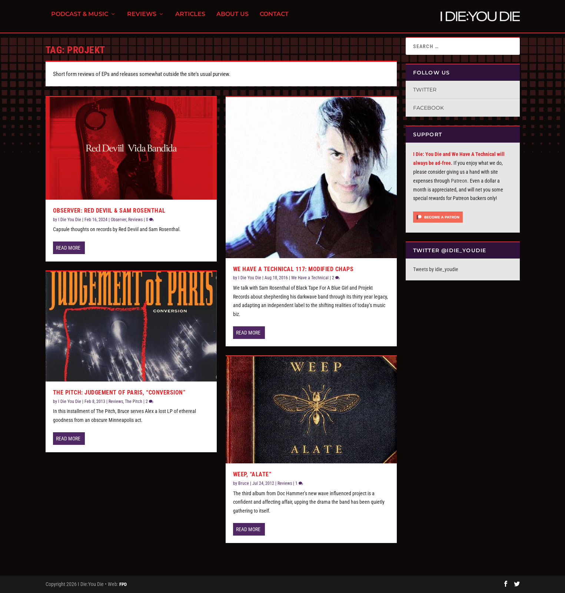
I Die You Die (69, 219)
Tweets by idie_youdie (435, 269)
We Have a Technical (310, 277)
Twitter (424, 89)
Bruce (243, 483)
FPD (123, 584)
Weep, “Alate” (252, 474)
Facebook (428, 107)
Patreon (459, 181)
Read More (68, 248)
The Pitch (133, 401)
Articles (190, 19)
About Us (232, 19)
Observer (118, 219)
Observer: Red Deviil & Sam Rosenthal (109, 210)
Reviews (141, 19)
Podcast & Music (79, 19)
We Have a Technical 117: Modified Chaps (293, 269)
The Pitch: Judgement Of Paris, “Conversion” (119, 392)
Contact (274, 19)
